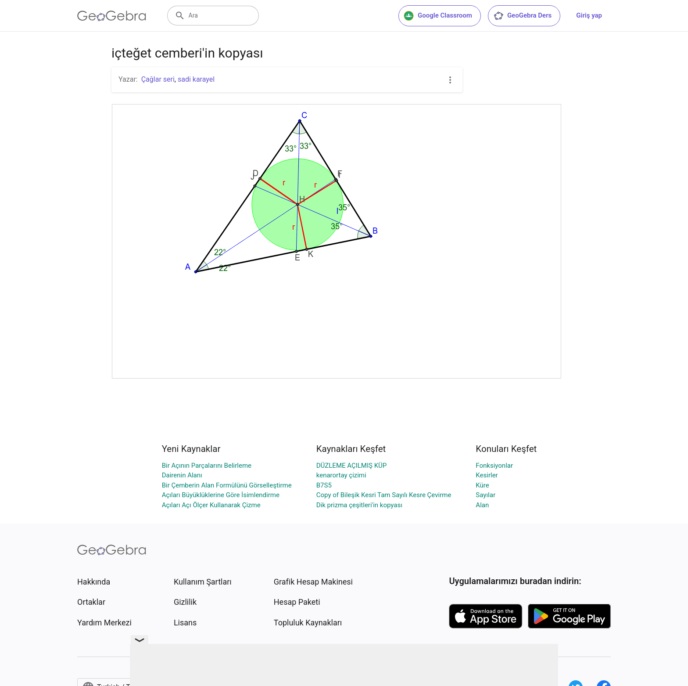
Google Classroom (438, 16)
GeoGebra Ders (522, 16)
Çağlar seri (158, 79)
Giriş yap (589, 15)
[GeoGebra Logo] (111, 16)
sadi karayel (196, 79)
